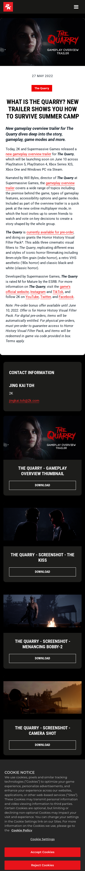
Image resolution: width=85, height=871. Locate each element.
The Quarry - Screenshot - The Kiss (42, 557)
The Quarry (41, 88)
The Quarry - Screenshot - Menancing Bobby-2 (42, 644)
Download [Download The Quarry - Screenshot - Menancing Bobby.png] (42, 658)
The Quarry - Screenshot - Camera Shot (42, 730)
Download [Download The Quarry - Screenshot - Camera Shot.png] (42, 745)
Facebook (66, 297)
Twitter (45, 297)
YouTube (32, 297)
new (9, 154)
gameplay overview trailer (32, 154)
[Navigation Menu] (76, 7)
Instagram (38, 292)
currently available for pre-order (50, 232)
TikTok (58, 292)
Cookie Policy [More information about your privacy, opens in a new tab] (21, 832)
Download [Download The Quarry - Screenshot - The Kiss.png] (42, 571)
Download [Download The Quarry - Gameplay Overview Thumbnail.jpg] (42, 485)
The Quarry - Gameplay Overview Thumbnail (42, 470)
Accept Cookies (42, 854)
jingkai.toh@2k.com (24, 401)
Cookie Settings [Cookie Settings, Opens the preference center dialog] (42, 841)
